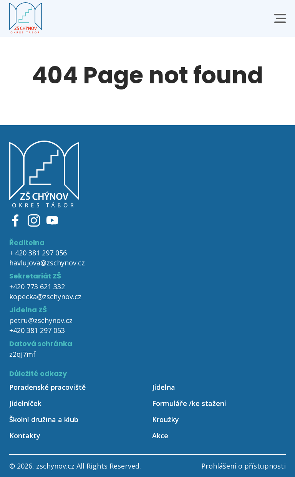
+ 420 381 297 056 (38, 252)
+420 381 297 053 (37, 330)
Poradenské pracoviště (47, 387)
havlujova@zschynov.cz (47, 262)
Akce (160, 435)
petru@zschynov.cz (41, 320)
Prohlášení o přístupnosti (243, 465)
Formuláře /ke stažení (189, 403)
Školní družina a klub (43, 419)
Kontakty (24, 435)
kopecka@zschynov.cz (45, 296)
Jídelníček (25, 403)
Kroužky (165, 419)
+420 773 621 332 (37, 286)
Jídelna (163, 387)
